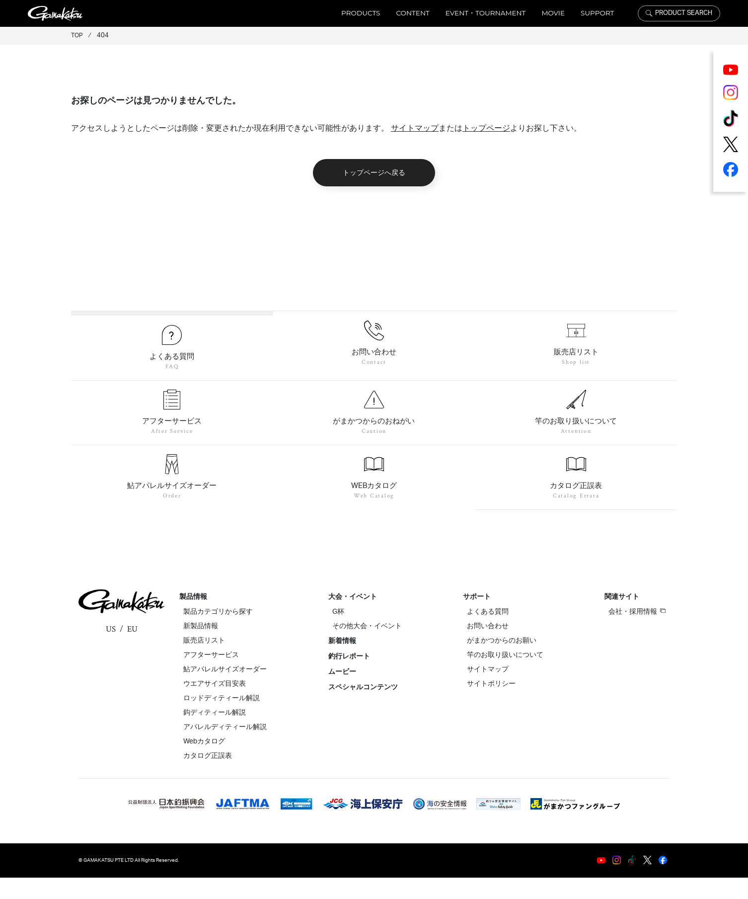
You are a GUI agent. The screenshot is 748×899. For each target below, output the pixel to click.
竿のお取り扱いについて (505, 676)
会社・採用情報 (637, 633)
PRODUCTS (360, 13)
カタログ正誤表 (207, 777)
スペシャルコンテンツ (363, 708)
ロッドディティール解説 (221, 719)
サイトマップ (415, 128)
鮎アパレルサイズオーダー (225, 690)
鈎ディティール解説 (214, 734)
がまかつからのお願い (501, 661)
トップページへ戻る (374, 172)
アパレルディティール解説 (225, 748)
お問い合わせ (488, 647)
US (111, 650)
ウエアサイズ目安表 (214, 705)
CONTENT (412, 13)
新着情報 (342, 662)
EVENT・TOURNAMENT (486, 13)
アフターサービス (211, 676)
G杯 (338, 633)
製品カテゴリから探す (218, 633)
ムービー (342, 693)
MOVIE (553, 13)
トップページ (486, 128)
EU (132, 650)
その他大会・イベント (367, 647)
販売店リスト (204, 661)
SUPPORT (597, 13)
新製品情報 (200, 647)
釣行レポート (349, 677)
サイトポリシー (491, 705)
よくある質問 (488, 633)
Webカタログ (204, 762)
